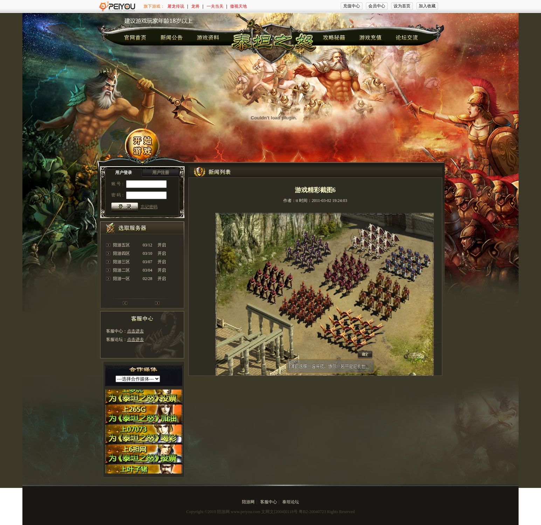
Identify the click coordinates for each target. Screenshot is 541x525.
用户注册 (160, 172)
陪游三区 (121, 261)
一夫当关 (215, 6)
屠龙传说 (175, 6)
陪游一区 (121, 278)
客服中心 (268, 501)
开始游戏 (141, 147)
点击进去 (135, 331)
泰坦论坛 (290, 501)
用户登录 (123, 172)
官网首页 (135, 37)
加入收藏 (427, 6)
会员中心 (376, 6)
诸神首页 (172, 37)
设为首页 (402, 6)
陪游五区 (121, 245)
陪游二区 (121, 270)
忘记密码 (149, 206)
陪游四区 (121, 253)
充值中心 (351, 6)
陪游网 (248, 501)
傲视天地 (238, 6)
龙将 (195, 6)
